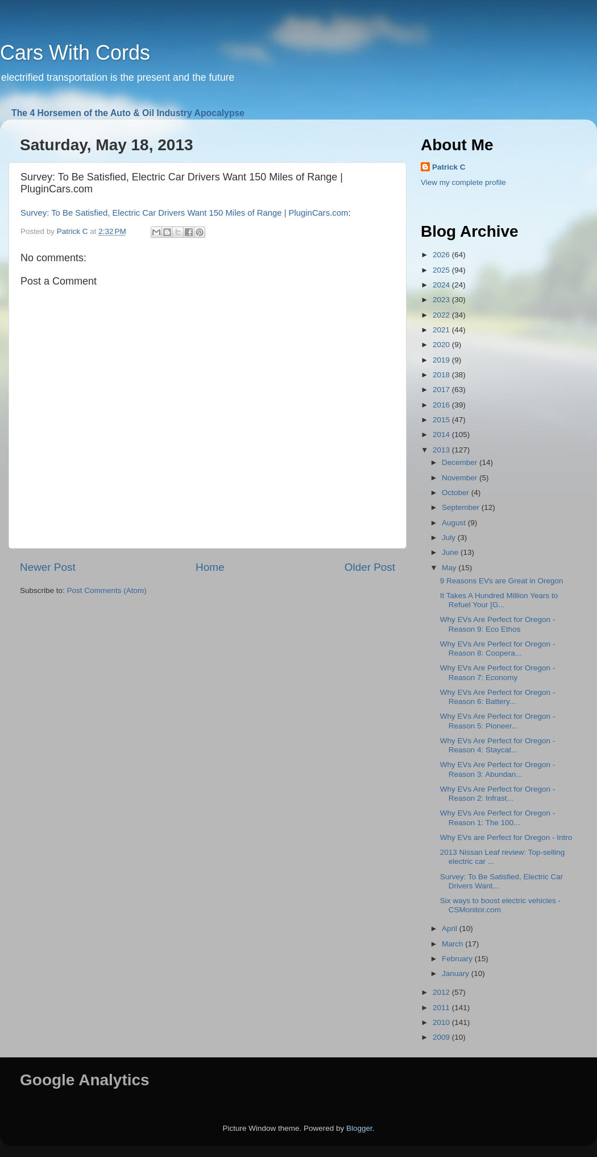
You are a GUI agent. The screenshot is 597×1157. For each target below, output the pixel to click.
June (451, 552)
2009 (442, 1037)
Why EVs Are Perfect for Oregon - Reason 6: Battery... (497, 697)
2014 (442, 434)
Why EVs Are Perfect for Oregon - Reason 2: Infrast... (497, 793)
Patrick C (449, 167)
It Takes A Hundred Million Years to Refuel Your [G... (499, 600)
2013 (442, 450)
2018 (442, 374)
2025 (442, 270)
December (460, 462)
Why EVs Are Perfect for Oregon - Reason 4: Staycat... (497, 745)
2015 (442, 419)
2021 (442, 330)
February (458, 958)
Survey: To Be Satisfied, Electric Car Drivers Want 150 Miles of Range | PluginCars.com (184, 212)
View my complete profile (463, 182)
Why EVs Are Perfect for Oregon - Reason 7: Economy (497, 672)
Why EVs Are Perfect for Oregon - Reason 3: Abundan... (497, 769)
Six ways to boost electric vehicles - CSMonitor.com (500, 905)
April (450, 928)
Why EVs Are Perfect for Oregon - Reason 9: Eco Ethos (497, 624)
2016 (442, 405)
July (450, 537)
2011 (442, 1007)
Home (210, 567)
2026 (442, 254)
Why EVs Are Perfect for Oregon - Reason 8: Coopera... (497, 648)
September (462, 507)
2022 (442, 315)
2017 (442, 389)
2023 (442, 299)
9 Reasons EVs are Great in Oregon (501, 581)
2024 (442, 285)
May (450, 567)
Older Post (370, 567)
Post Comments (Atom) (107, 590)
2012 (442, 992)
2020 (442, 344)
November (460, 477)
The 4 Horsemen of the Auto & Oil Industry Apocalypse (127, 113)
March (453, 944)
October (456, 492)
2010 (442, 1022)
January (456, 973)
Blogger (359, 1128)
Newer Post (48, 567)
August (455, 522)
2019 (442, 360)
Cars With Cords (75, 52)
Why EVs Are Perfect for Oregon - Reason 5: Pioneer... (497, 721)
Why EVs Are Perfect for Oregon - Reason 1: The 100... (497, 817)
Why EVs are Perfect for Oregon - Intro (506, 837)
